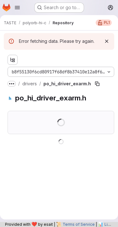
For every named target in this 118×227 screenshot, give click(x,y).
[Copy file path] (97, 84)
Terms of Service (79, 224)
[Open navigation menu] (17, 8)
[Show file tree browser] (13, 60)
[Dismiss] (106, 41)
